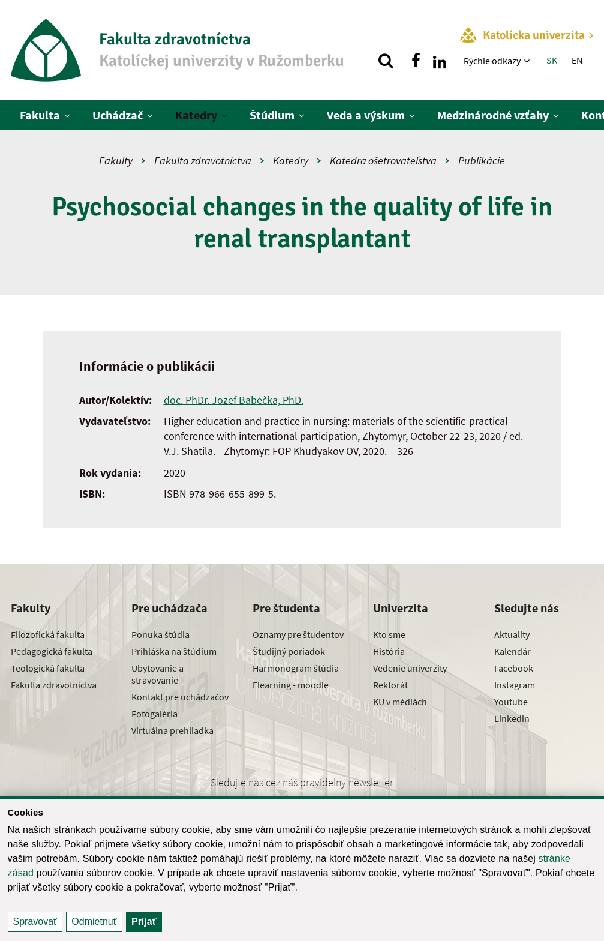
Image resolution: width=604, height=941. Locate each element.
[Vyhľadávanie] (386, 61)
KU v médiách (400, 702)
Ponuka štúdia (160, 634)
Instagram (514, 685)
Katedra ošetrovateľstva (383, 160)
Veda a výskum (366, 114)
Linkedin (512, 718)
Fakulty (116, 160)
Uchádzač (117, 114)
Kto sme (389, 634)
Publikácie (481, 160)
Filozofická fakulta (48, 634)
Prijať (144, 921)
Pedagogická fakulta (51, 651)
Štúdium (272, 114)
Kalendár (512, 651)
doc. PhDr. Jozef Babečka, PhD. (233, 400)
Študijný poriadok (289, 651)
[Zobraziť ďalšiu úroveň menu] (528, 60)
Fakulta (40, 114)
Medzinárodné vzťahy (493, 114)
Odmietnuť (93, 921)
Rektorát (390, 685)
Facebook (513, 668)
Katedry (196, 114)
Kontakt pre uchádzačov (180, 697)
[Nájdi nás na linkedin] (440, 61)
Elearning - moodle (291, 685)
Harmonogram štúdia (296, 668)
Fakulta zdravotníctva (202, 160)
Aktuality (512, 634)
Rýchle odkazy (492, 61)
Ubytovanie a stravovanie (157, 674)
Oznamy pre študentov (298, 634)
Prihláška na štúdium (174, 651)
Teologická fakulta (48, 668)
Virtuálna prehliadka (172, 730)
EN (577, 60)
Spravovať (35, 921)
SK (551, 60)
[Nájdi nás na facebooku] (416, 61)
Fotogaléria (154, 714)
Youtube (511, 702)
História (389, 651)
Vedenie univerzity (410, 668)
